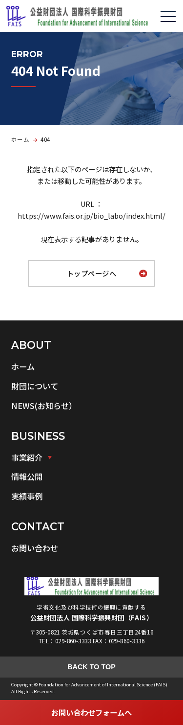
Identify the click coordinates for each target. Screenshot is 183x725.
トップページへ (91, 273)
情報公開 (26, 476)
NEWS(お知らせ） (44, 405)
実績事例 (26, 496)
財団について (34, 386)
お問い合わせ (34, 548)
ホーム (23, 366)
